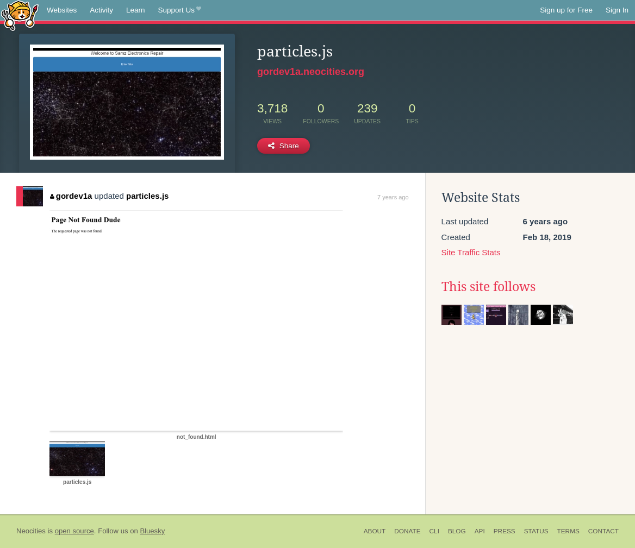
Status (536, 531)
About (375, 531)
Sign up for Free (566, 10)
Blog (457, 531)
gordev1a (71, 195)
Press (504, 531)
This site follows (488, 287)
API (480, 531)
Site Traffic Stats (471, 252)
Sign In (617, 10)
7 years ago (392, 197)
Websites (62, 10)
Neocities (31, 531)
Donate (407, 531)
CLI (434, 531)
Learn (135, 10)
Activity (101, 10)
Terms (568, 531)
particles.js (147, 195)
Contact (603, 531)
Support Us (179, 10)
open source (74, 531)
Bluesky (152, 531)
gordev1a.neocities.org (310, 71)
